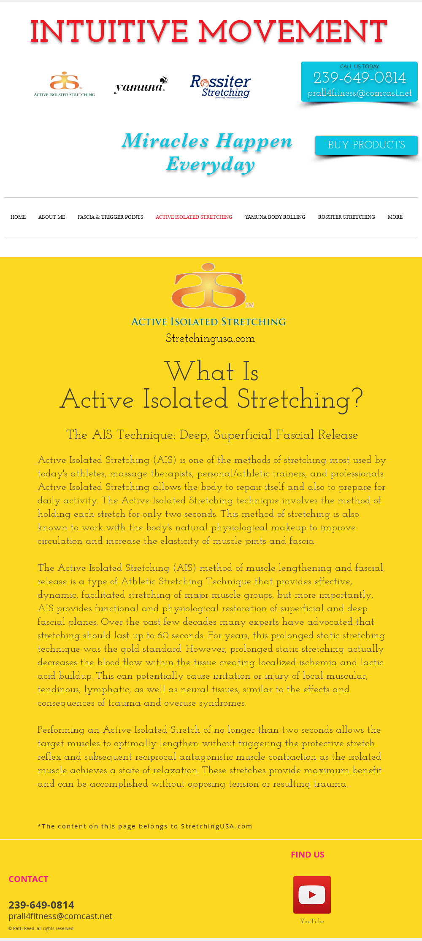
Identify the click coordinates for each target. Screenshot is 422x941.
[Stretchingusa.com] (210, 339)
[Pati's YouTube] (312, 895)
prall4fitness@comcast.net (359, 93)
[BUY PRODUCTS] (366, 145)
